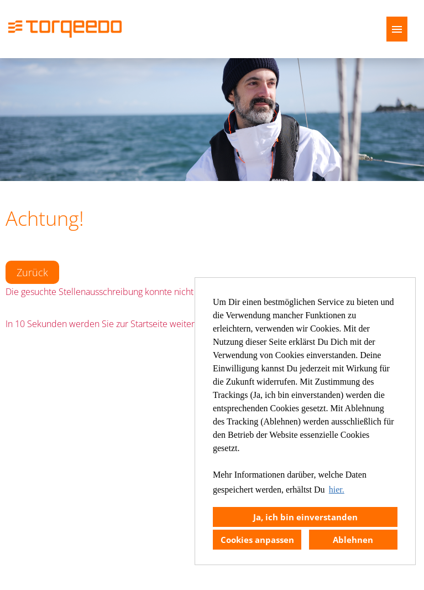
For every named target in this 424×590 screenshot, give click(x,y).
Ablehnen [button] (353, 539)
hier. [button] (336, 489)
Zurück (32, 272)
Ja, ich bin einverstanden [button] (305, 516)
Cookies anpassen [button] (257, 539)
